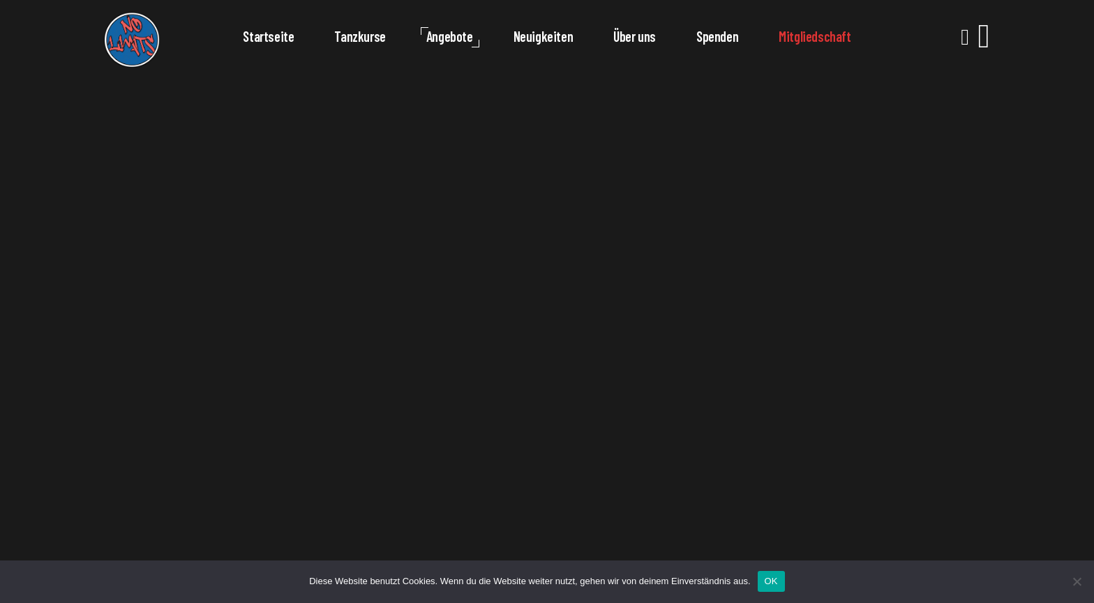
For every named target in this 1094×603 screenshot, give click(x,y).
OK (771, 581)
